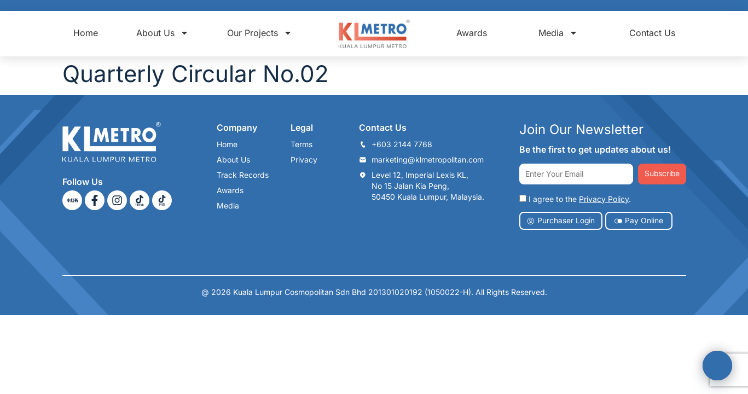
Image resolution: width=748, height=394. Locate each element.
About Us (162, 33)
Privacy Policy (604, 199)
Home (85, 32)
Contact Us (652, 32)
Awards (471, 32)
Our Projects (259, 33)
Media (558, 33)
